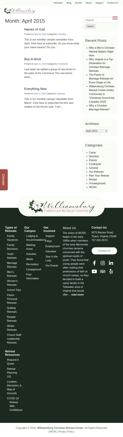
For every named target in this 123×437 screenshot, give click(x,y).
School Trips (14, 290)
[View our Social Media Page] (103, 263)
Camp (92, 152)
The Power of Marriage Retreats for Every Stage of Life (101, 78)
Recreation (32, 264)
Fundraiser (63, 64)
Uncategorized (97, 183)
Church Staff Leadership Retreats (14, 339)
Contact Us (112, 3)
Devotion (62, 34)
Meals (29, 259)
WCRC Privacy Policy (61, 431)
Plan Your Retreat (99, 175)
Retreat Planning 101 (12, 372)
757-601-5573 (100, 240)
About (89, 3)
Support (99, 3)
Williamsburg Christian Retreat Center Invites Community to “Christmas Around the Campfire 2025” (102, 94)
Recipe (93, 179)
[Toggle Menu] (115, 17)
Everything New (35, 89)
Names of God (34, 29)
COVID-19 (13, 398)
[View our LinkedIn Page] (111, 263)
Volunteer (58, 3)
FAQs (48, 241)
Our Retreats (96, 171)
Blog (69, 3)
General (93, 168)
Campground (33, 269)
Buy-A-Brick (32, 59)
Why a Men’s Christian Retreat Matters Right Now (102, 51)
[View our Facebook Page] (94, 263)
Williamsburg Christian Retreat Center (60, 428)
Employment (52, 246)
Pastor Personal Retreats (12, 299)
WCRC (93, 187)
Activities (31, 254)
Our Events (51, 265)
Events (78, 3)
